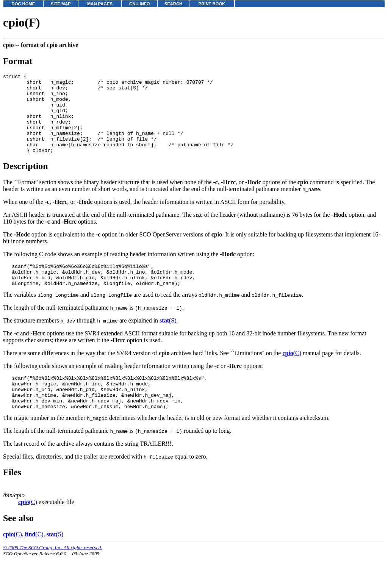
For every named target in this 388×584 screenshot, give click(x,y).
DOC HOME (23, 4)
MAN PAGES (100, 4)
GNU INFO (139, 4)
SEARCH (173, 4)
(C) (291, 373)
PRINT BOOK (212, 4)
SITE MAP (61, 4)
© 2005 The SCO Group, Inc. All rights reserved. (52, 575)
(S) (168, 341)
